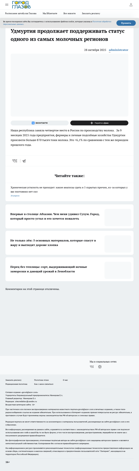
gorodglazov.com (85, 409)
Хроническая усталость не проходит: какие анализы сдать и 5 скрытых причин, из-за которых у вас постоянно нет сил (69, 192)
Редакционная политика (16, 384)
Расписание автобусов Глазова (21, 13)
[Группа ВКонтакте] (40, 123)
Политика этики (41, 380)
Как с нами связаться (43, 384)
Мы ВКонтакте (50, 13)
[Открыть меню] (7, 4)
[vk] (15, 161)
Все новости (70, 13)
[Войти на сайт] (131, 4)
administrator (118, 50)
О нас (65, 380)
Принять (126, 23)
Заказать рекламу (91, 13)
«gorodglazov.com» (29, 392)
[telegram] (25, 161)
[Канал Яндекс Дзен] (99, 123)
